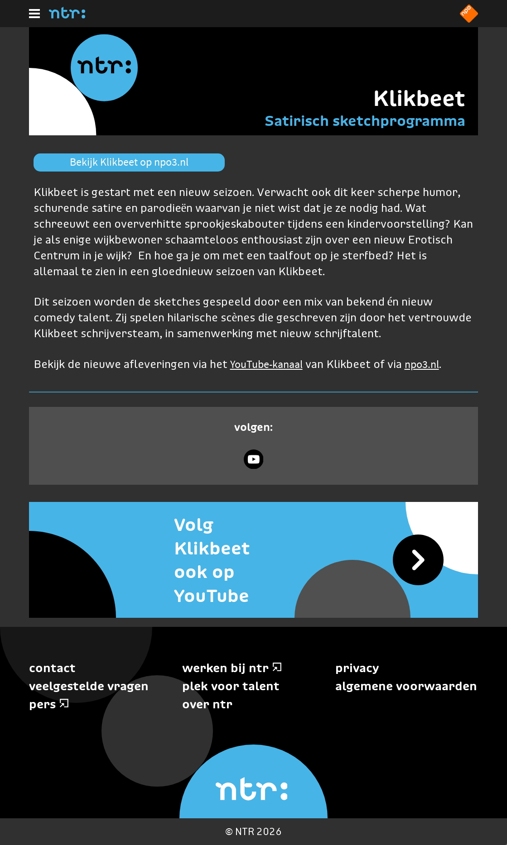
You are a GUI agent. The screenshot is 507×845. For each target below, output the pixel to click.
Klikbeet (419, 98)
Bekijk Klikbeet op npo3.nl (129, 162)
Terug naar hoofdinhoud (506, 844)
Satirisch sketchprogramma (365, 120)
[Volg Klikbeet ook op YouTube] (253, 560)
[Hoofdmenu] (34, 14)
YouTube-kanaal (266, 364)
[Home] (67, 15)
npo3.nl (422, 364)
